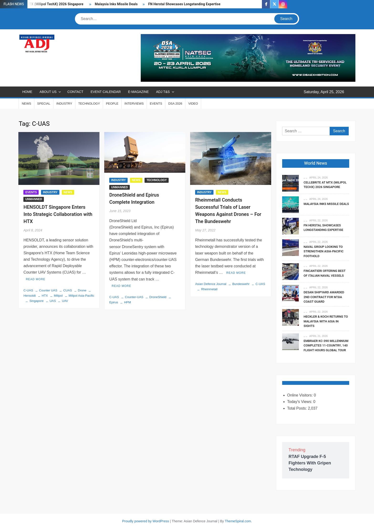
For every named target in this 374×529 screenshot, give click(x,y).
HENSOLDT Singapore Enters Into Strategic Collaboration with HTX (57, 214)
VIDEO (193, 103)
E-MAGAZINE (138, 92)
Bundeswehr (240, 284)
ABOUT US (48, 92)
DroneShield (157, 297)
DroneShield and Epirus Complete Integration (134, 199)
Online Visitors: (300, 395)
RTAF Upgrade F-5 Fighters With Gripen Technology (310, 463)
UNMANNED (33, 199)
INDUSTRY (64, 103)
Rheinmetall (209, 289)
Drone (82, 290)
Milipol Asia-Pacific (81, 295)
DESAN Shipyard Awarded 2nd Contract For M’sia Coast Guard (324, 297)
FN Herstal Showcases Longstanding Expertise (184, 4)
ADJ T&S (163, 92)
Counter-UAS (134, 297)
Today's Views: (300, 402)
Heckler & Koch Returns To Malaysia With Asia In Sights (326, 321)
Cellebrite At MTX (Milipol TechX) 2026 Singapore (325, 184)
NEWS (26, 103)
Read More (35, 279)
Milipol (58, 295)
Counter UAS (48, 290)
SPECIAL (43, 103)
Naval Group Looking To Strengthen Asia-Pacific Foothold (323, 251)
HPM (127, 302)
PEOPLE (112, 103)
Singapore (36, 301)
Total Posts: (297, 408)
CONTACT (75, 92)
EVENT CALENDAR (106, 92)
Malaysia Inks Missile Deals (116, 4)
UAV (65, 301)
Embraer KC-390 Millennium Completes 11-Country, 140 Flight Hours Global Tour (326, 345)
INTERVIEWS (134, 103)
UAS (53, 301)
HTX (45, 295)
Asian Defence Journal (210, 284)
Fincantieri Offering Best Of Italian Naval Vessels (325, 273)
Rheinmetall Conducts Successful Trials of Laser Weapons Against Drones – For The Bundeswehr (228, 211)
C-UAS (28, 290)
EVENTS (156, 103)
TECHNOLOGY (89, 103)
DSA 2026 (175, 103)
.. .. (305, 177)
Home (27, 92)
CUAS (67, 290)
